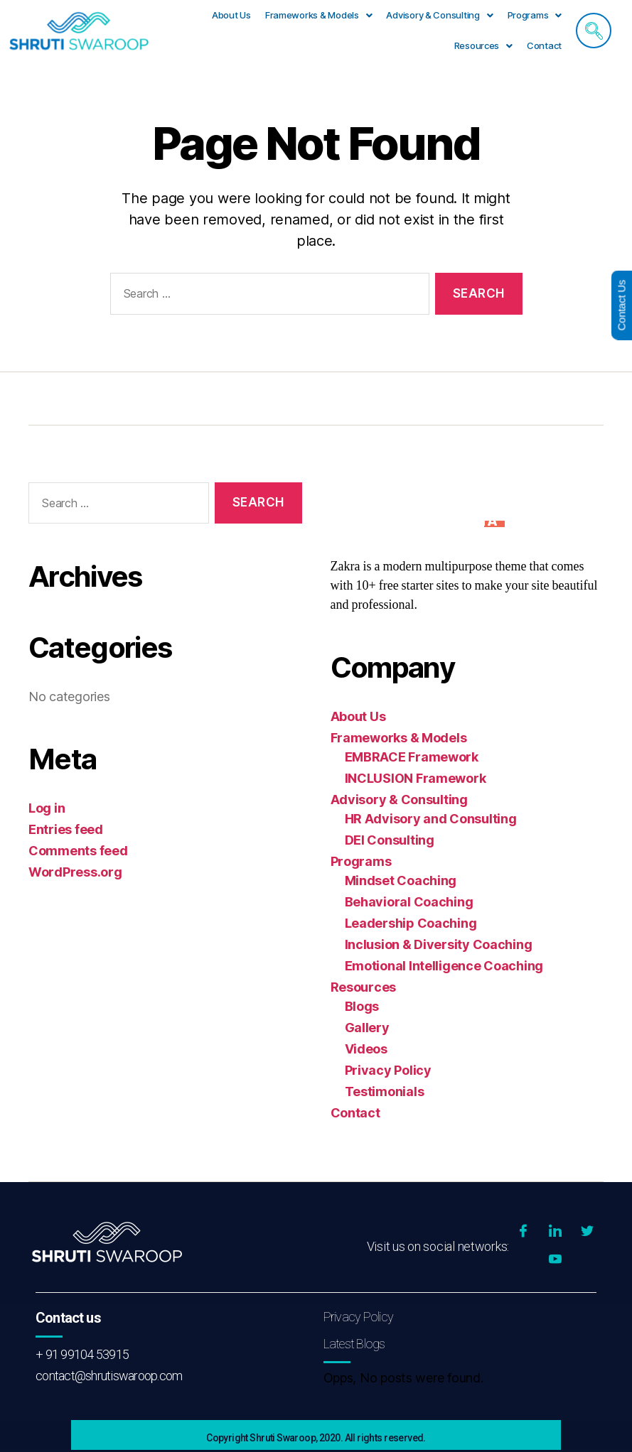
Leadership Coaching (411, 923)
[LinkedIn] (555, 1231)
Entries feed (65, 829)
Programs (535, 15)
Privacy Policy (388, 1070)
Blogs (362, 1006)
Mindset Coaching (401, 880)
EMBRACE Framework (411, 756)
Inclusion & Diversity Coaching (438, 944)
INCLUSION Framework (415, 778)
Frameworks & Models (319, 15)
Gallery (367, 1027)
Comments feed (78, 850)
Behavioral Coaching (409, 901)
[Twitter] (587, 1231)
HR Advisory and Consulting (431, 818)
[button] (319, 15)
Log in (46, 808)
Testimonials (384, 1091)
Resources (483, 45)
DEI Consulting (389, 840)
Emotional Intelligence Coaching (444, 965)
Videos (366, 1048)
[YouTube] (555, 1260)
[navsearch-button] (593, 30)
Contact (544, 45)
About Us (231, 15)
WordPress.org (75, 872)
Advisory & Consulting (439, 15)
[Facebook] (523, 1231)
